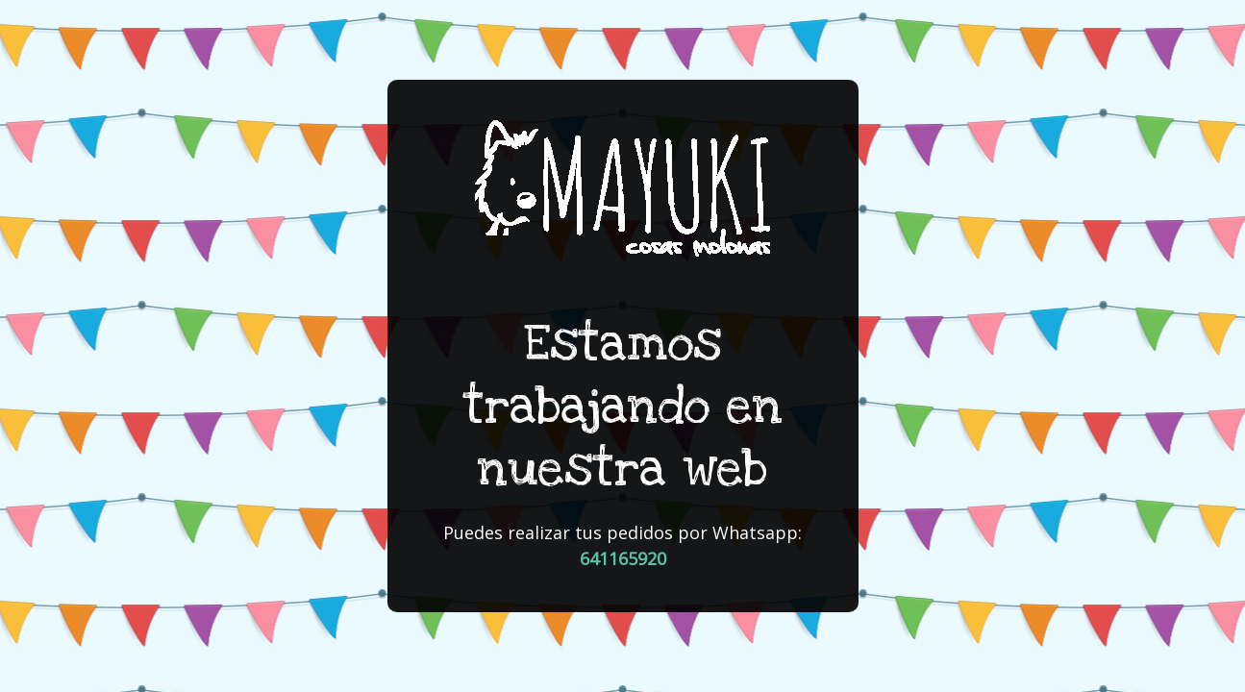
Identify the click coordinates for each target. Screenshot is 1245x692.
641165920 (623, 558)
